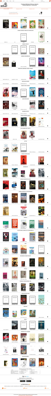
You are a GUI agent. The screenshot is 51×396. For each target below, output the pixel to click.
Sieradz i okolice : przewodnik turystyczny (14, 371)
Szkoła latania (22, 371)
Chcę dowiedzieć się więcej (22, 395)
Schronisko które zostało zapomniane (34, 371)
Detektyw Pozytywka (32, 373)
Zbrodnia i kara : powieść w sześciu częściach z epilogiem (16, 373)
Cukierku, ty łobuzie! (22, 373)
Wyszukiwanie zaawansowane (12, 13)
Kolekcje (17, 13)
